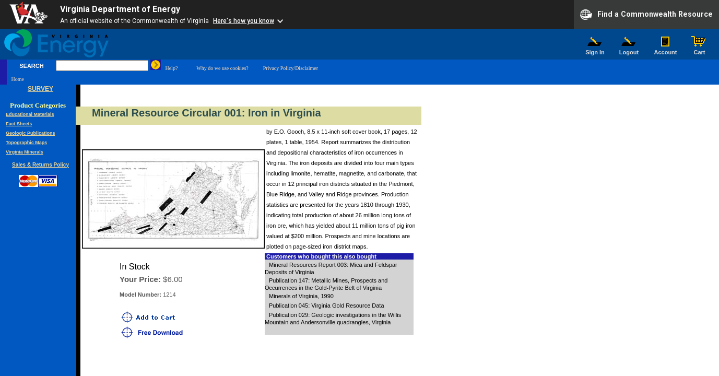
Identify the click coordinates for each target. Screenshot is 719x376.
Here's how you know (243, 21)
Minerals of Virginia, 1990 (301, 296)
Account (665, 49)
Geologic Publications (30, 133)
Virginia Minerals (24, 152)
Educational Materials (30, 114)
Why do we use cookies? (222, 68)
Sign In (595, 49)
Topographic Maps (26, 142)
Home (17, 79)
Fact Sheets (19, 123)
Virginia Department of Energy (120, 9)
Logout (629, 49)
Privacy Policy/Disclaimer (290, 68)
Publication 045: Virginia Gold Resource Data (326, 305)
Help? (171, 68)
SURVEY (40, 88)
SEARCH (31, 66)
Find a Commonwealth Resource (646, 14)
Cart (700, 49)
